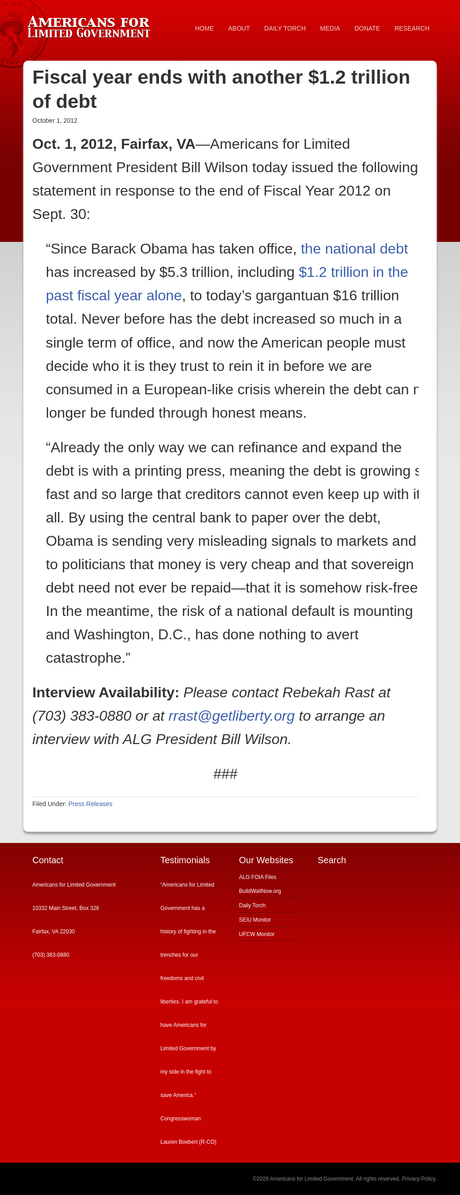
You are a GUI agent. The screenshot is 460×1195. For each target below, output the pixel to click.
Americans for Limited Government (90, 24)
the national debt (354, 249)
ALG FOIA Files (257, 877)
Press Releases (90, 803)
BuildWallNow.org (260, 891)
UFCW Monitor (256, 934)
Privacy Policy (418, 1179)
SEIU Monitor (255, 920)
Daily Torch (252, 905)
